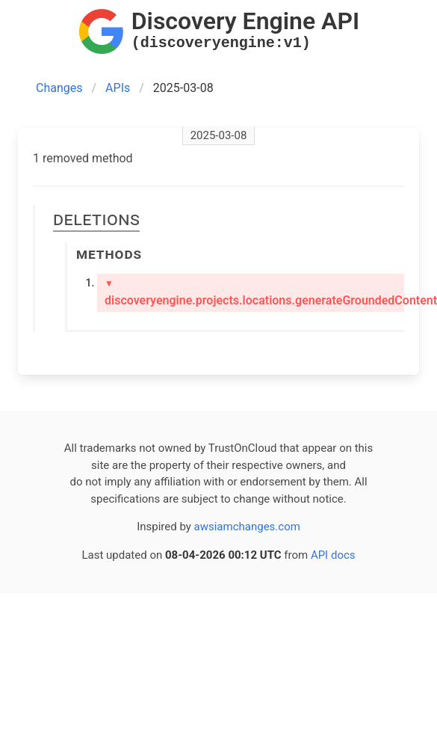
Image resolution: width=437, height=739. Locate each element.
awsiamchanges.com (247, 526)
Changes (59, 88)
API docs (333, 555)
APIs (117, 88)
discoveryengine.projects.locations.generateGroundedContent (254, 292)
